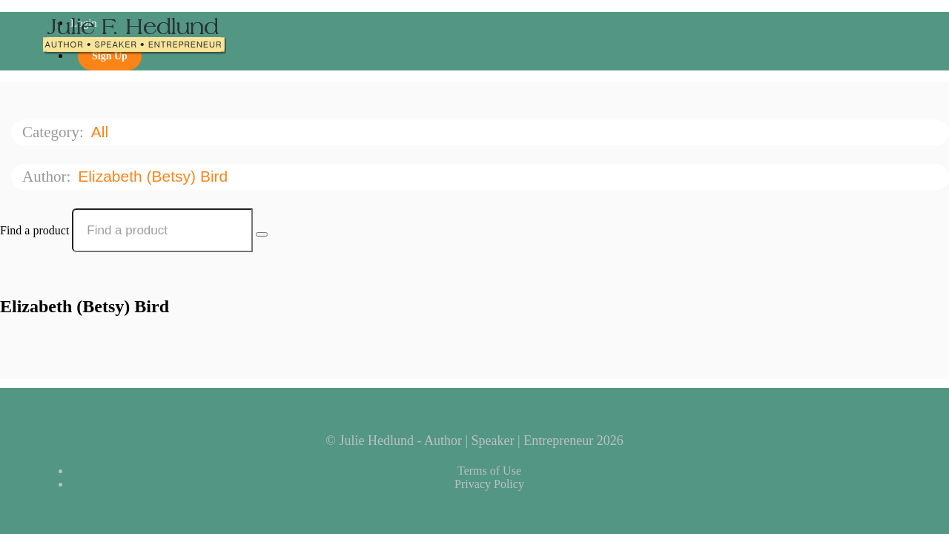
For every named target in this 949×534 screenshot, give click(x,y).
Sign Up (110, 56)
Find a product (34, 230)
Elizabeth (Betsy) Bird (155, 176)
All (102, 131)
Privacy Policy (489, 484)
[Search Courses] (262, 234)
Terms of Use (489, 470)
